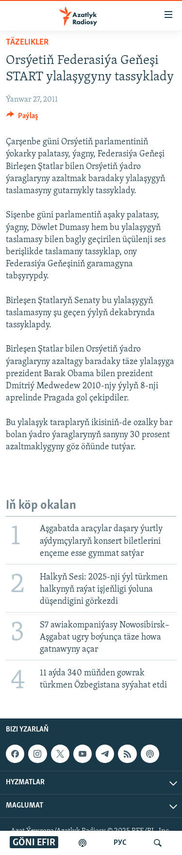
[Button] (22, 118)
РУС (120, 843)
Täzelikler (27, 42)
